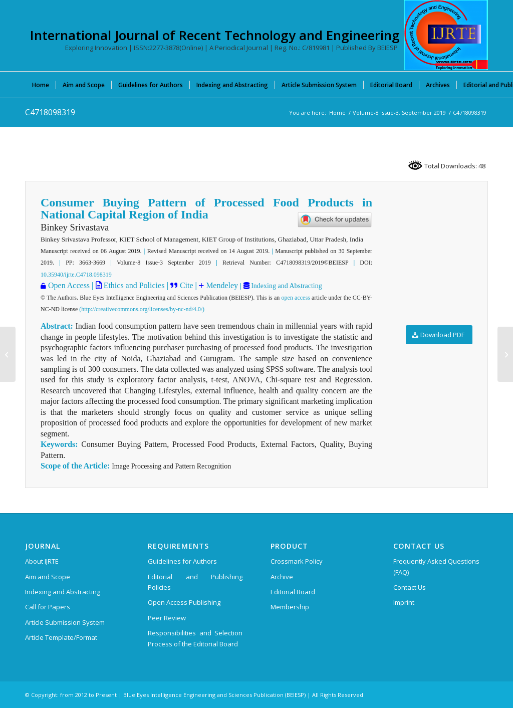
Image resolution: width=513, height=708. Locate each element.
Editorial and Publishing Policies (195, 582)
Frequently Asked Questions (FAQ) (436, 566)
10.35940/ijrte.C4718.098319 (76, 274)
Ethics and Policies (133, 285)
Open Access (69, 285)
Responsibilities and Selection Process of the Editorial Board (195, 638)
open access (296, 297)
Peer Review (167, 617)
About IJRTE (42, 561)
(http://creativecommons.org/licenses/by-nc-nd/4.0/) (141, 309)
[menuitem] (41, 84)
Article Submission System (65, 622)
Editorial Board (293, 591)
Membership (290, 606)
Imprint (403, 602)
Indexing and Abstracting (285, 286)
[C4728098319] (505, 354)
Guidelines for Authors (182, 561)
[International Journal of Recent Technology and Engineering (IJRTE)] (446, 35)
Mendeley (221, 285)
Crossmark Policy (297, 561)
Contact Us (409, 587)
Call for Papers (47, 606)
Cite (186, 285)
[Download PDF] (439, 335)
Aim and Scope (47, 576)
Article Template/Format (61, 637)
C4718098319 (50, 112)
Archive (282, 576)
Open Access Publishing (184, 602)
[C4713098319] (8, 354)
